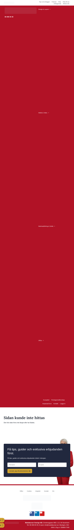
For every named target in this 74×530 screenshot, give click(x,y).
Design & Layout (44, 9)
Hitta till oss (66, 2)
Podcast (54, 2)
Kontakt (55, 403)
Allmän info (66, 3)
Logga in (62, 403)
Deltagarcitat (57, 3)
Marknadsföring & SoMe (46, 226)
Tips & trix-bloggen (44, 2)
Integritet (37, 491)
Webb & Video (43, 113)
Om (53, 491)
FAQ (59, 2)
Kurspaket (46, 400)
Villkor (21, 491)
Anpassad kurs (47, 403)
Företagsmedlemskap (58, 400)
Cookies (29, 491)
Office (41, 340)
